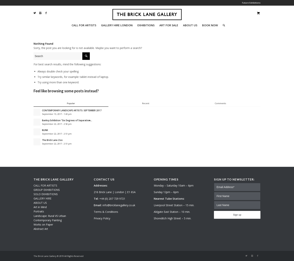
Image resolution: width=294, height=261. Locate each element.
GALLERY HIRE (42, 198)
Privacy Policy (102, 218)
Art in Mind (40, 207)
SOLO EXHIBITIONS (46, 194)
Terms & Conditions (106, 212)
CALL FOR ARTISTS (45, 185)
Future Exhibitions (251, 2)
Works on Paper (43, 224)
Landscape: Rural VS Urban (50, 216)
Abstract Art (41, 229)
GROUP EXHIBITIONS (47, 190)
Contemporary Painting (48, 220)
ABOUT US (40, 203)
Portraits (39, 211)
